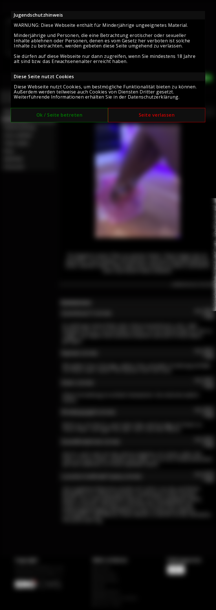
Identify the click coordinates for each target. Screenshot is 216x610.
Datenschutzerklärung (153, 97)
